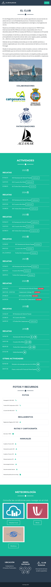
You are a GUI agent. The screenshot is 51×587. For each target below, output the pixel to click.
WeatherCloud (13, 522)
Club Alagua (9, 2)
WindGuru (13, 546)
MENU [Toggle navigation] (46, 2)
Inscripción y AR (34, 231)
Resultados (37, 244)
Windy (37, 522)
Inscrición (32, 186)
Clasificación (36, 178)
